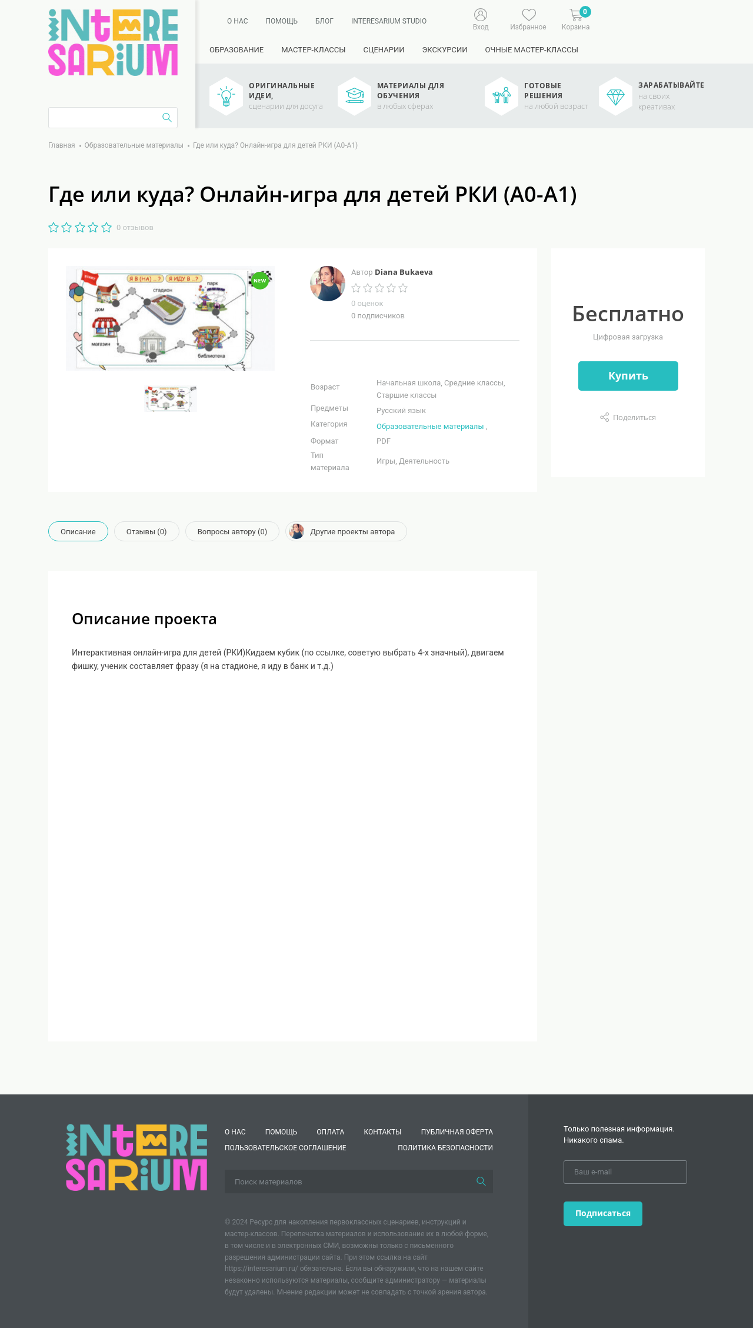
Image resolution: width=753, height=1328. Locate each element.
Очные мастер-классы (531, 49)
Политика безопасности (445, 1148)
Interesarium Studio (389, 21)
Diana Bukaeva (404, 272)
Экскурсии (444, 49)
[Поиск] (481, 1181)
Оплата (330, 1132)
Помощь (281, 21)
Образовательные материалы (430, 426)
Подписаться (603, 1213)
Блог (324, 21)
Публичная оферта (457, 1132)
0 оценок (367, 303)
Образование (236, 49)
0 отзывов (135, 227)
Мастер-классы (313, 49)
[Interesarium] (136, 1157)
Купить (628, 375)
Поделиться (634, 417)
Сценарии (383, 49)
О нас (237, 21)
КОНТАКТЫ (383, 1132)
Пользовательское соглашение (285, 1148)
